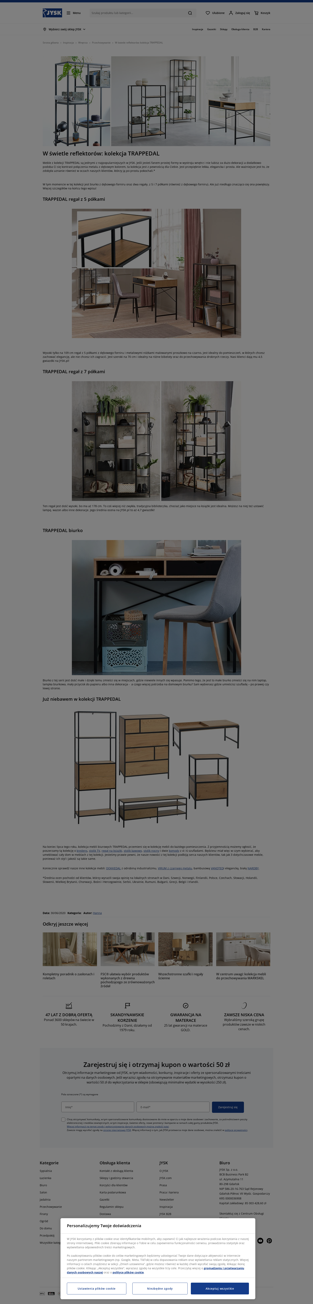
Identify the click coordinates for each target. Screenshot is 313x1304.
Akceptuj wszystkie (220, 1288)
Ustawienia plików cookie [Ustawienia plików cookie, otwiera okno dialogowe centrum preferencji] (97, 1288)
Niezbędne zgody (160, 1288)
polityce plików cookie (128, 1272)
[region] (157, 1258)
